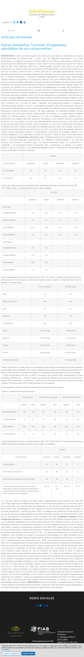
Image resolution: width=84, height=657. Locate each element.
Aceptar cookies (28, 653)
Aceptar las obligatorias (11, 653)
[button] (63, 31)
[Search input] (22, 30)
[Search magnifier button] (38, 30)
